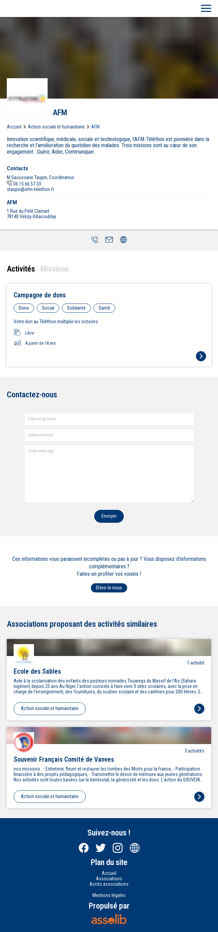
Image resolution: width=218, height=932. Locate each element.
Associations (109, 878)
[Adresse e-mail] (109, 435)
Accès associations (109, 884)
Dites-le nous (109, 588)
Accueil (14, 127)
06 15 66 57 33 (24, 184)
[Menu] (206, 8)
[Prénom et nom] (109, 419)
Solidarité (76, 308)
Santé (104, 308)
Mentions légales (109, 895)
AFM (95, 127)
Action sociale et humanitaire (56, 127)
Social (48, 308)
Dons (24, 308)
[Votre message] (109, 474)
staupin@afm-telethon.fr (30, 189)
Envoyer (109, 516)
